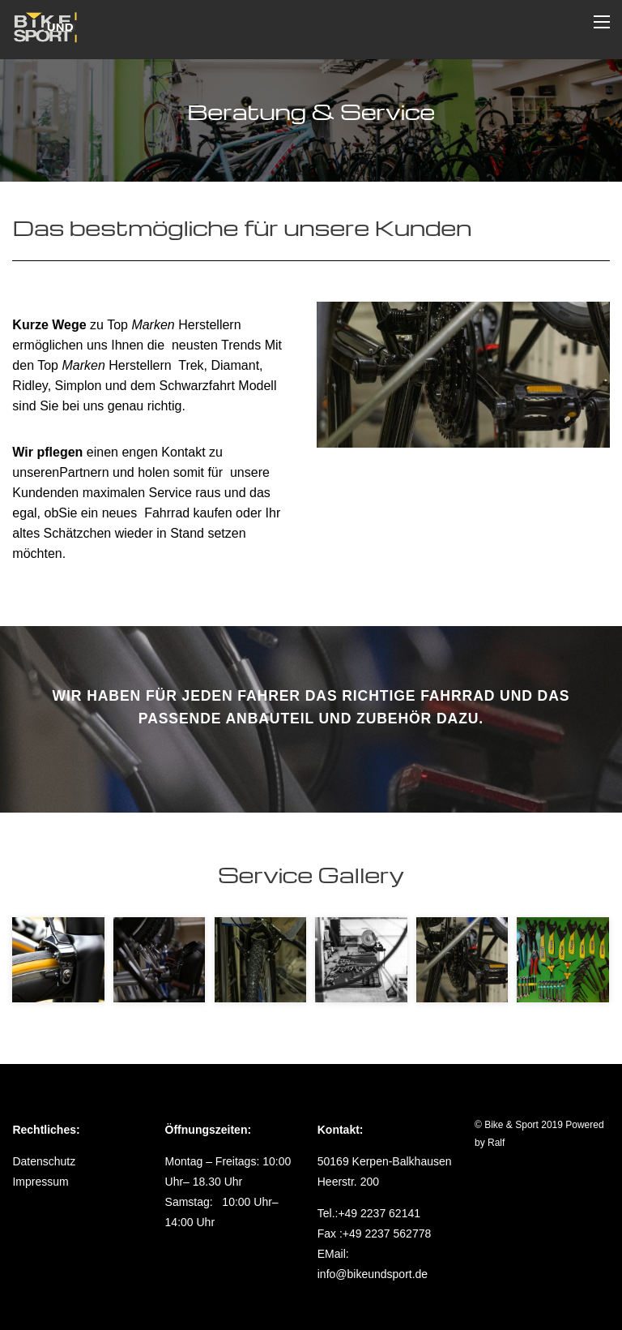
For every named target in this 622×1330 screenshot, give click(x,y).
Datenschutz (43, 1161)
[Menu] (602, 21)
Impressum (40, 1181)
